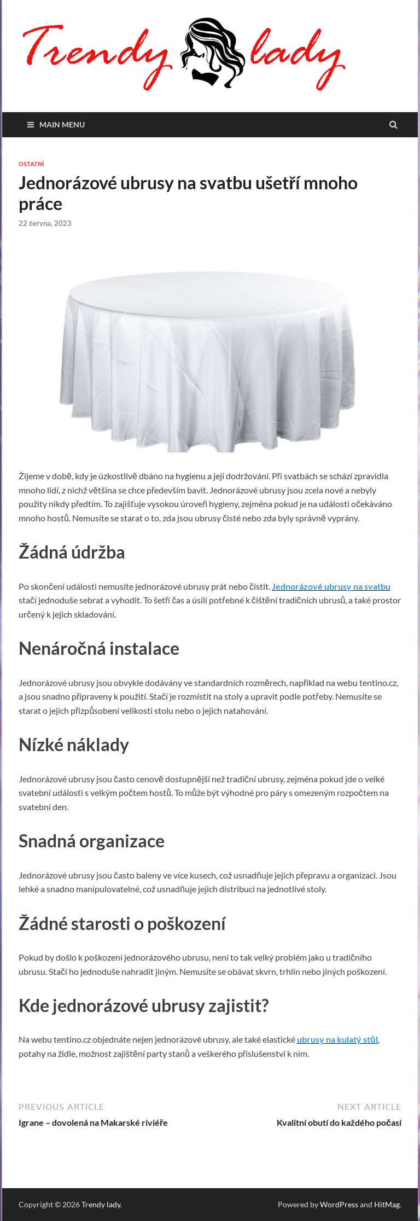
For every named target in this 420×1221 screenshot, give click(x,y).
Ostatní (31, 164)
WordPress (339, 1204)
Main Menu (62, 124)
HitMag (387, 1204)
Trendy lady (100, 1204)
